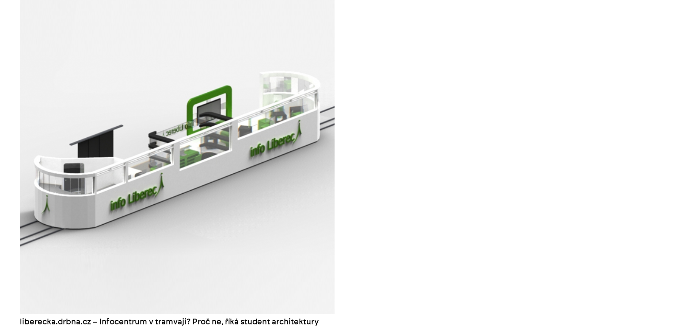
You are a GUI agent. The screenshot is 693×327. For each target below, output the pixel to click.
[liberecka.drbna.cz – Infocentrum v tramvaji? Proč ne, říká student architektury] (177, 5)
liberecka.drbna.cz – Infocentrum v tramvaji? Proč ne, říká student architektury (169, 322)
